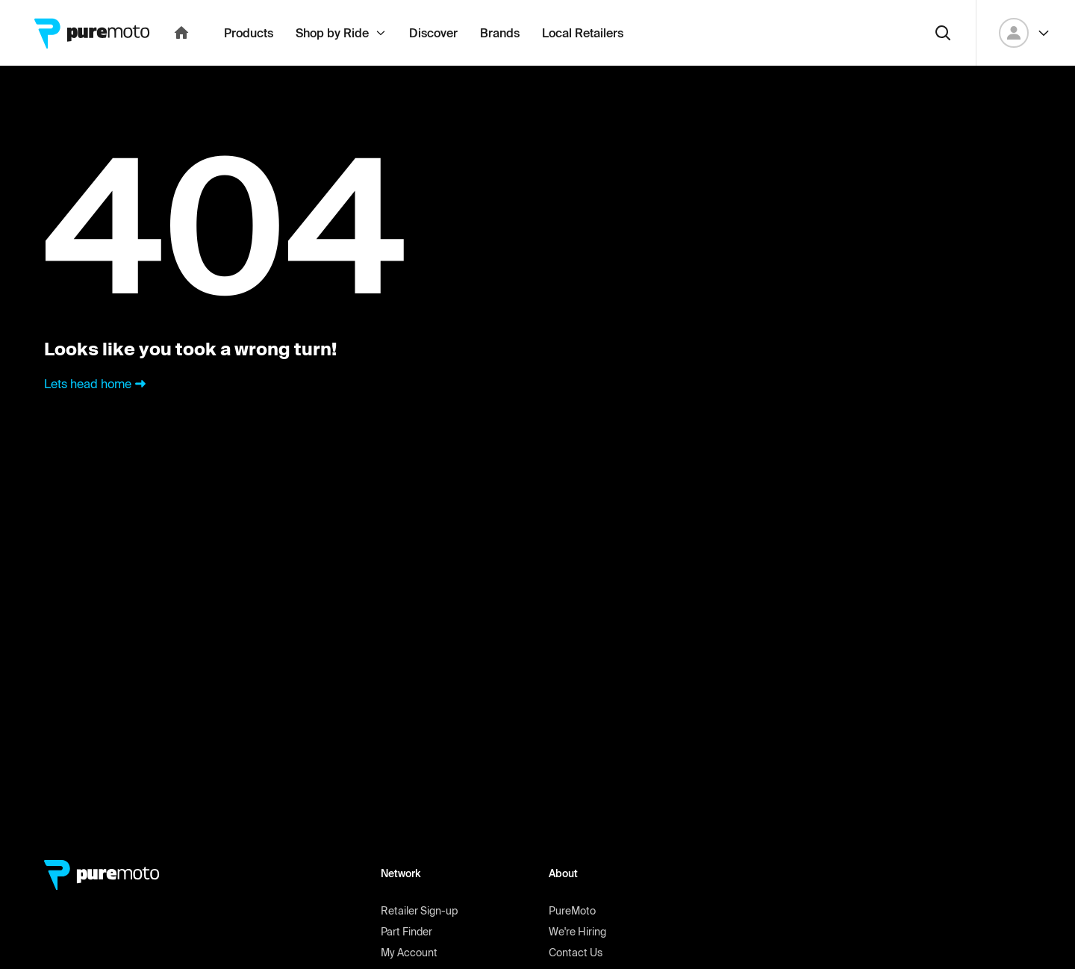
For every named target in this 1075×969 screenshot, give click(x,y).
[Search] (943, 66)
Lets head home (96, 417)
